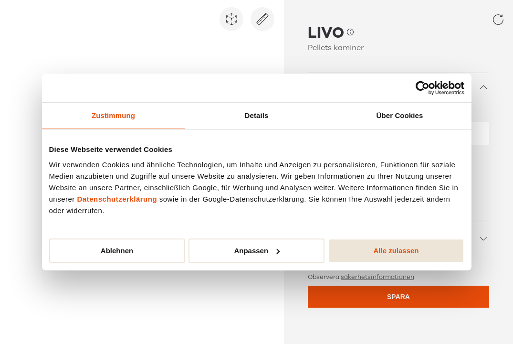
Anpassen (257, 251)
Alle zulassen (396, 251)
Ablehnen (117, 251)
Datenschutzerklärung (117, 199)
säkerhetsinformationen (377, 277)
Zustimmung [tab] (113, 115)
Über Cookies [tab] (400, 115)
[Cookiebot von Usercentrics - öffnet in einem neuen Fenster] (422, 88)
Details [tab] (257, 115)
